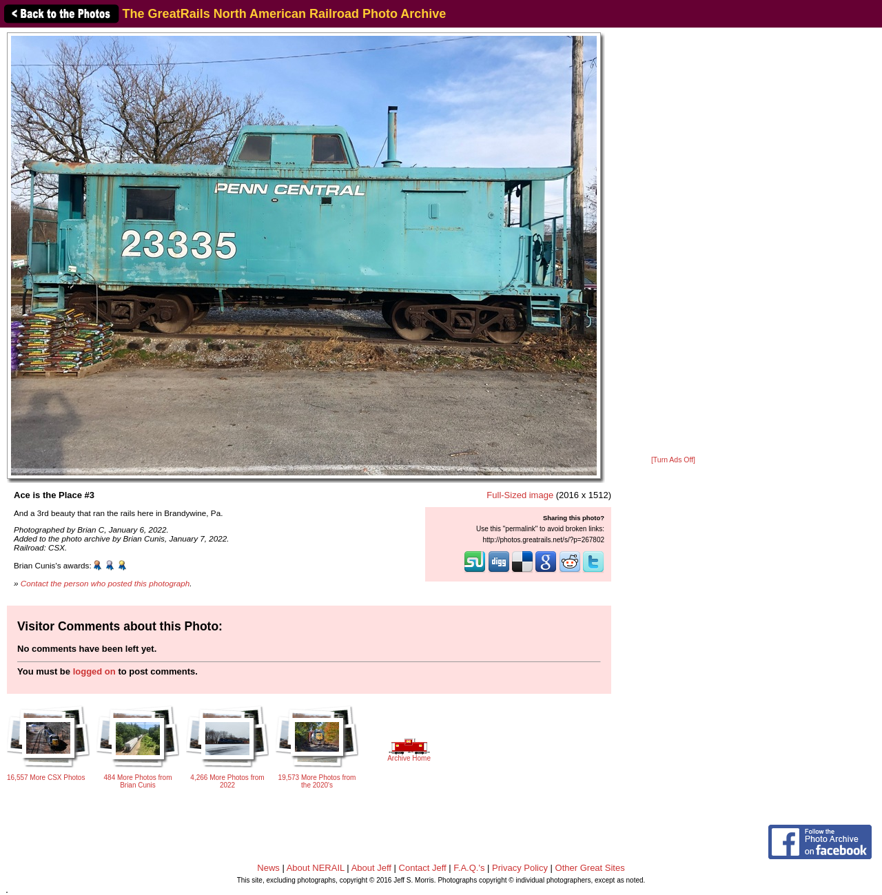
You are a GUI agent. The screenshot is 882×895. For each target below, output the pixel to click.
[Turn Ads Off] (673, 460)
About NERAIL (316, 868)
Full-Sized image (519, 495)
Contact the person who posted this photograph (105, 583)
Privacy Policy (520, 868)
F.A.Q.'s (468, 868)
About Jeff (371, 868)
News (268, 868)
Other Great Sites (590, 868)
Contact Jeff (423, 868)
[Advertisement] (673, 242)
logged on (94, 671)
